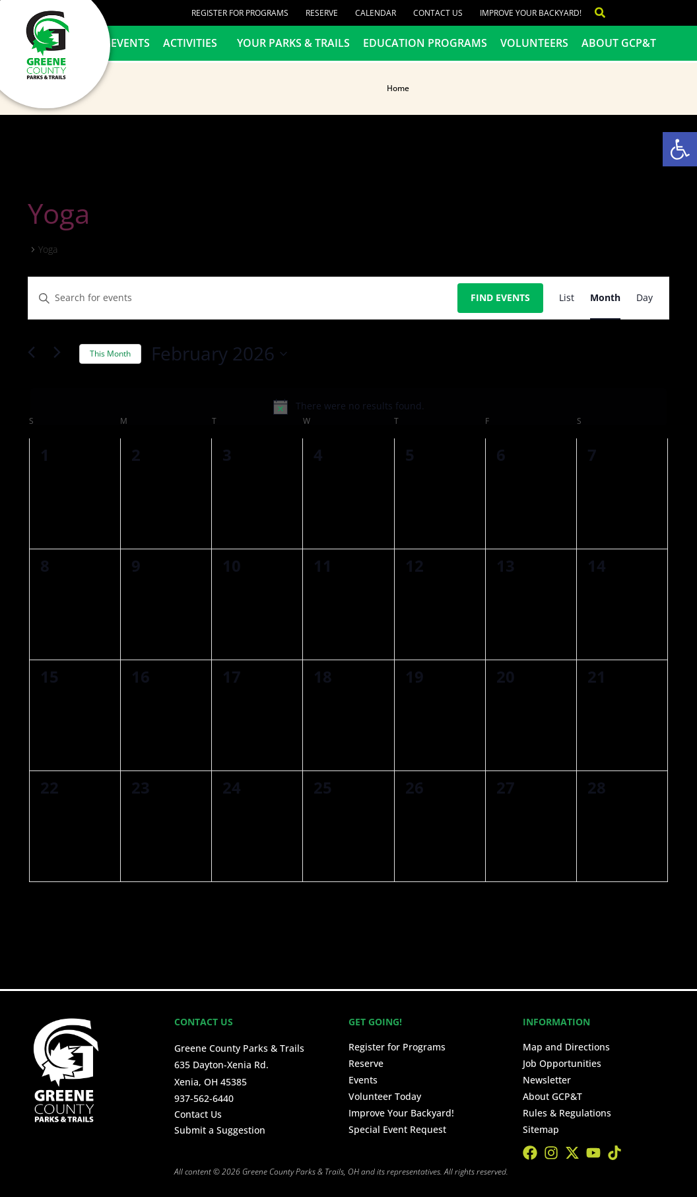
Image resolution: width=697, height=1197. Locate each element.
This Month (110, 353)
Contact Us (438, 12)
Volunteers (534, 43)
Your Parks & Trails (293, 43)
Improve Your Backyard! (530, 12)
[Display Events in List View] (566, 298)
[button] (680, 149)
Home (398, 88)
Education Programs (425, 43)
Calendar (375, 12)
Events (130, 43)
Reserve (322, 12)
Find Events (500, 297)
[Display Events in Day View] (644, 298)
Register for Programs (239, 12)
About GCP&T (618, 43)
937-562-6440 (204, 1098)
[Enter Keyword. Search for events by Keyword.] (242, 298)
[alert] (348, 406)
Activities (193, 43)
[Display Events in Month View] (605, 298)
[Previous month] (36, 354)
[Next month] (61, 354)
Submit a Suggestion (219, 1130)
